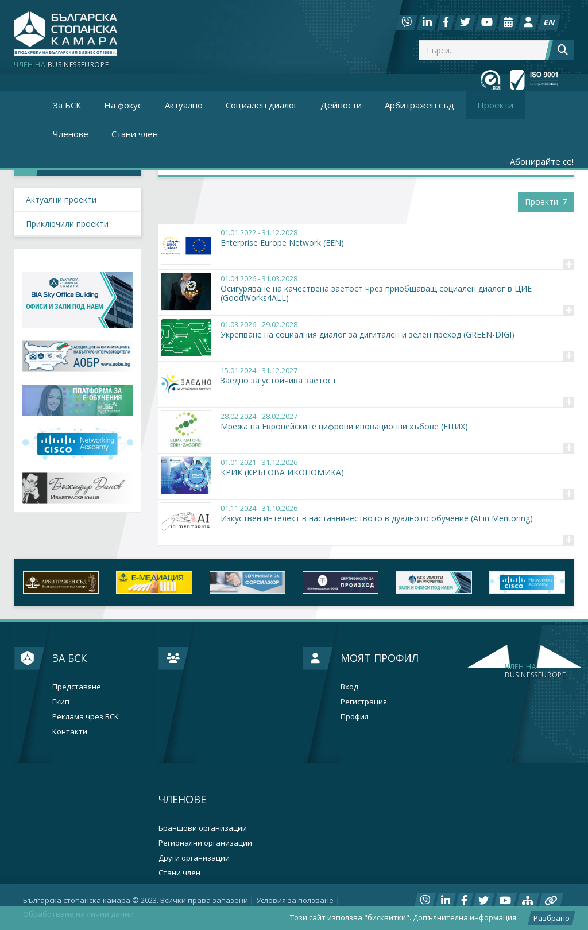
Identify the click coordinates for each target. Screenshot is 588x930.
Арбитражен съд (419, 105)
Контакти (69, 731)
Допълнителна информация (464, 917)
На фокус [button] (123, 105)
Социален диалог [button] (261, 105)
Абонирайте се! (542, 161)
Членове (182, 799)
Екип (60, 702)
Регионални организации (205, 843)
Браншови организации (202, 828)
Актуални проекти (61, 199)
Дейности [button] (341, 105)
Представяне (76, 687)
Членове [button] (70, 134)
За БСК (69, 658)
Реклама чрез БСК (85, 716)
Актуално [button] (184, 105)
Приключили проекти (67, 223)
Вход (349, 687)
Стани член (134, 134)
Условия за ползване (295, 900)
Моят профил (380, 658)
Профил (355, 716)
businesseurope (535, 671)
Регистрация (364, 702)
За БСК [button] (67, 105)
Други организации (194, 858)
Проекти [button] (495, 105)
